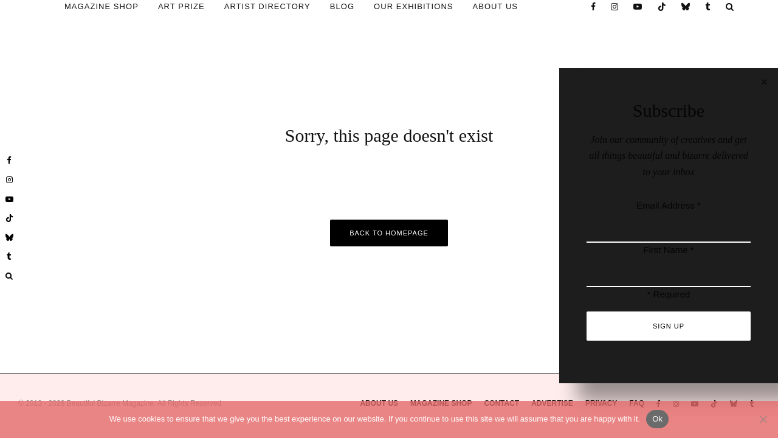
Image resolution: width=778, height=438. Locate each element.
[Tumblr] (708, 6)
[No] (763, 419)
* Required (668, 294)
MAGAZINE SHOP (101, 6)
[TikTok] (662, 6)
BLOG (342, 6)
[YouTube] (638, 6)
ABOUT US (495, 6)
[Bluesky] (686, 6)
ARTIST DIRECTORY (267, 6)
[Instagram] (615, 6)
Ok (657, 418)
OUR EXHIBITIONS (413, 6)
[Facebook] (594, 6)
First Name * (668, 250)
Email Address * (668, 205)
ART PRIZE (181, 6)
